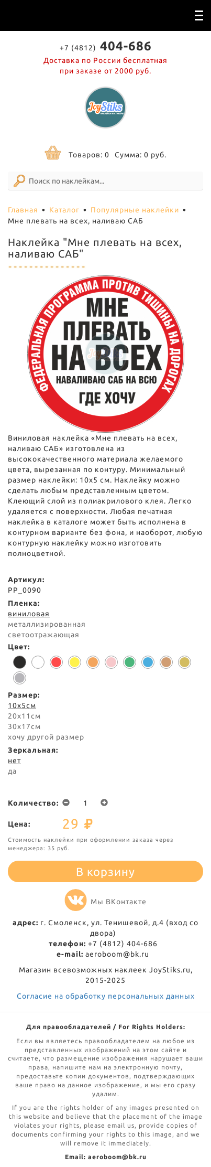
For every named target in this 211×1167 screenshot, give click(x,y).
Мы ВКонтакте (105, 901)
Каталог (64, 210)
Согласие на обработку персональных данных (106, 996)
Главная (23, 210)
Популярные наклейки (135, 210)
